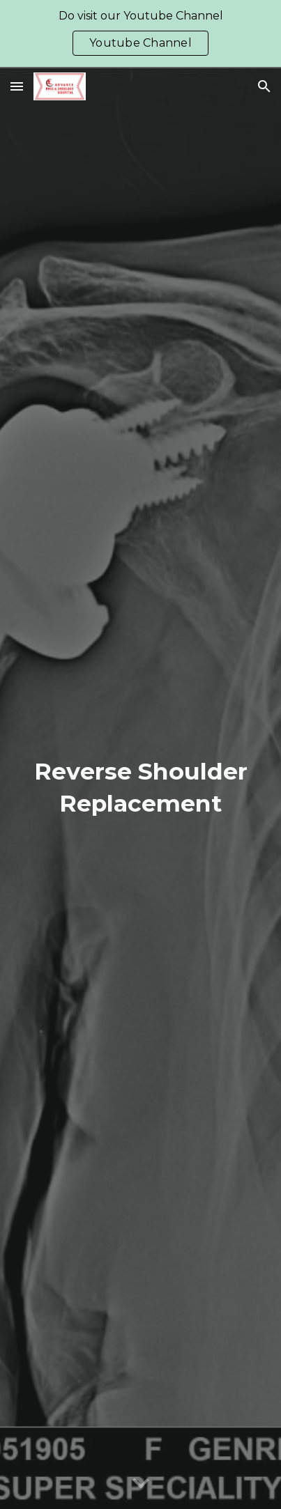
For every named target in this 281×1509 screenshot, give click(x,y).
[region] (140, 33)
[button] (16, 86)
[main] (141, 788)
